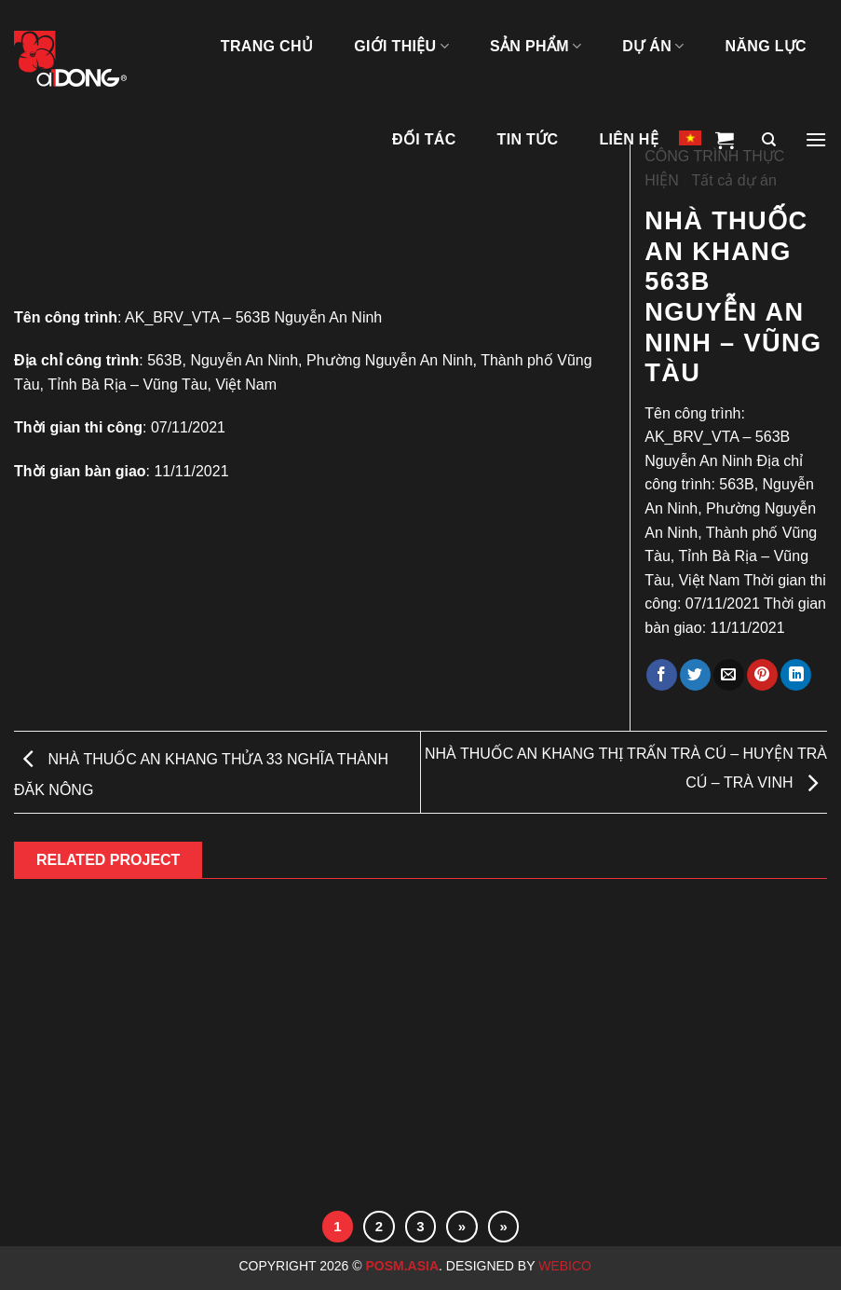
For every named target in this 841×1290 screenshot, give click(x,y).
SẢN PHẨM (535, 46)
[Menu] (816, 139)
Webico (566, 1265)
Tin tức (528, 139)
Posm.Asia (402, 1265)
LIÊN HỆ (628, 139)
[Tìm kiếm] (769, 139)
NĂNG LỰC (766, 46)
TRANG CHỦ (267, 46)
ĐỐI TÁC (424, 139)
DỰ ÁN (653, 46)
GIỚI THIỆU (401, 46)
